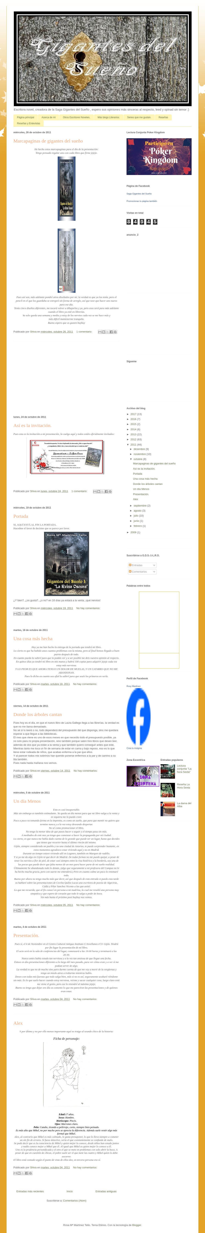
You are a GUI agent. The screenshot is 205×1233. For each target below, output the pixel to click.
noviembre (140, 454)
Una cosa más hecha (32, 638)
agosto (138, 510)
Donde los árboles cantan (37, 714)
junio (137, 520)
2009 (134, 532)
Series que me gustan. (139, 117)
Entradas (136, 565)
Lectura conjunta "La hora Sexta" (184, 768)
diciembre (140, 449)
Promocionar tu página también (142, 201)
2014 (134, 429)
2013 (134, 434)
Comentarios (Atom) (74, 1200)
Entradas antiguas (106, 1191)
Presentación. (26, 935)
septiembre (140, 505)
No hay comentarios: (88, 608)
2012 (134, 439)
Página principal (25, 117)
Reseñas (163, 117)
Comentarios (138, 571)
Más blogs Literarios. (108, 117)
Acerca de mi (48, 117)
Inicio (70, 1191)
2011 (134, 444)
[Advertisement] (66, 378)
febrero (138, 525)
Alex (18, 1023)
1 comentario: (84, 331)
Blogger (136, 1225)
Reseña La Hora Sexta (183, 786)
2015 (134, 424)
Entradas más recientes (30, 1191)
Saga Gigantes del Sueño (139, 193)
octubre (138, 459)
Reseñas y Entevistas (28, 123)
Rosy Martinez (134, 686)
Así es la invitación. (32, 425)
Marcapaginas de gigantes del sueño (48, 140)
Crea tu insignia (134, 748)
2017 (134, 414)
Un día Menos (27, 801)
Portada (20, 516)
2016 (134, 419)
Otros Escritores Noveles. (76, 117)
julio (136, 515)
